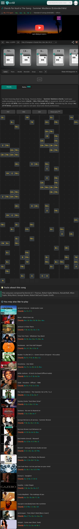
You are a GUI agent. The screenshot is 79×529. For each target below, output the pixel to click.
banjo (34, 72)
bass (40, 72)
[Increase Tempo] (18, 42)
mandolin (27, 72)
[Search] (70, 3)
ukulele (19, 72)
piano (12, 72)
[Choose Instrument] (45, 71)
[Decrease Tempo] (2, 42)
